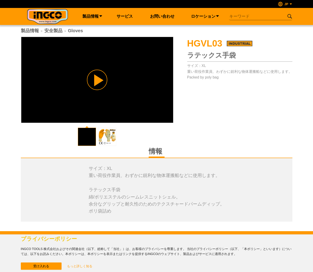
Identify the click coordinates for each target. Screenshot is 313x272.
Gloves (75, 30)
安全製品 (53, 30)
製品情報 (30, 30)
